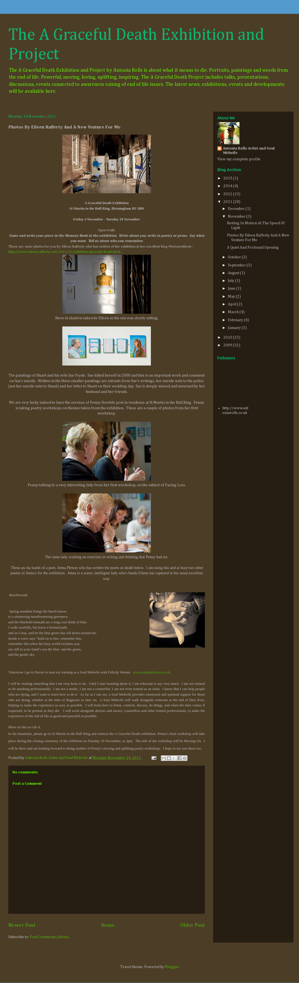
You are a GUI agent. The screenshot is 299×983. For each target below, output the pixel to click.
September (237, 265)
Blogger (172, 967)
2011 (228, 202)
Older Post (192, 925)
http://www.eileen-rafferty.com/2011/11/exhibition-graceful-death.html (64, 252)
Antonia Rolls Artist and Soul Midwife (249, 150)
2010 (228, 337)
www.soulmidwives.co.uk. (152, 672)
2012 (228, 194)
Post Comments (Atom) (49, 937)
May (232, 296)
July (231, 281)
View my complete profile (239, 159)
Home (108, 925)
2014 (228, 186)
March (233, 312)
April (232, 304)
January (235, 328)
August (234, 273)
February (236, 320)
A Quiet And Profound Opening (253, 247)
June (232, 288)
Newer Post (21, 925)
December (237, 209)
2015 (228, 178)
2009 (228, 345)
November (237, 216)
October (235, 257)
